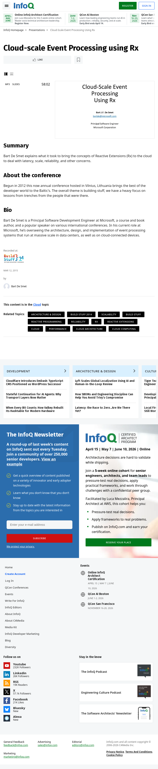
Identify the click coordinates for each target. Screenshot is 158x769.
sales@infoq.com (48, 749)
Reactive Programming (47, 320)
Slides (16, 83)
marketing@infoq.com (17, 760)
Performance (58, 328)
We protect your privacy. (21, 548)
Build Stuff (134, 313)
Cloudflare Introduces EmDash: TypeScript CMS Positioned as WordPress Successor (35, 383)
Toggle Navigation (8, 5)
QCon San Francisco (101, 606)
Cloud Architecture (90, 328)
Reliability (79, 320)
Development (19, 371)
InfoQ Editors (14, 610)
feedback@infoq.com (16, 749)
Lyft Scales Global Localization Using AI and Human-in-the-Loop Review (105, 383)
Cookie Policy (114, 759)
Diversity (11, 649)
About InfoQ (13, 616)
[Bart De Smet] (7, 285)
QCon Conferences (17, 590)
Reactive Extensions (121, 320)
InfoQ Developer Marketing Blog (23, 639)
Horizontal (12, 73)
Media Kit (11, 629)
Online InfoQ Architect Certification (96, 578)
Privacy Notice (115, 755)
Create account (16, 576)
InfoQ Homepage (14, 29)
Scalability (109, 313)
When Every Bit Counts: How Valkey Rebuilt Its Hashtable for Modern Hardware (35, 409)
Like (15, 59)
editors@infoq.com (83, 749)
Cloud (38, 304)
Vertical (6, 73)
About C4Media (15, 623)
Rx (97, 320)
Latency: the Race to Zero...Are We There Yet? (103, 409)
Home (9, 570)
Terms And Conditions (138, 755)
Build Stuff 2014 (82, 313)
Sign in (146, 4)
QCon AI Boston (98, 596)
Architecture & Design (47, 313)
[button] (39, 540)
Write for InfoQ (15, 603)
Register (126, 4)
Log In (10, 583)
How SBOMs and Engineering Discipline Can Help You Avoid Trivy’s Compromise (105, 396)
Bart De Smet (19, 285)
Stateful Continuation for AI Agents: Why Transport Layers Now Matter (34, 396)
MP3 (8, 83)
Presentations (38, 29)
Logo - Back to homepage (24, 4)
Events (10, 596)
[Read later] (28, 59)
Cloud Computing (124, 328)
